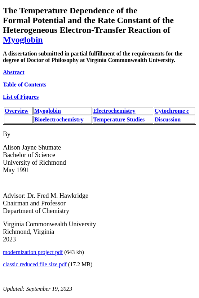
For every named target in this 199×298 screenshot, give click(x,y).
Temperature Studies (119, 119)
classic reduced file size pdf (35, 264)
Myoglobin (23, 39)
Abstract (14, 72)
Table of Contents (24, 84)
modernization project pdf (33, 252)
